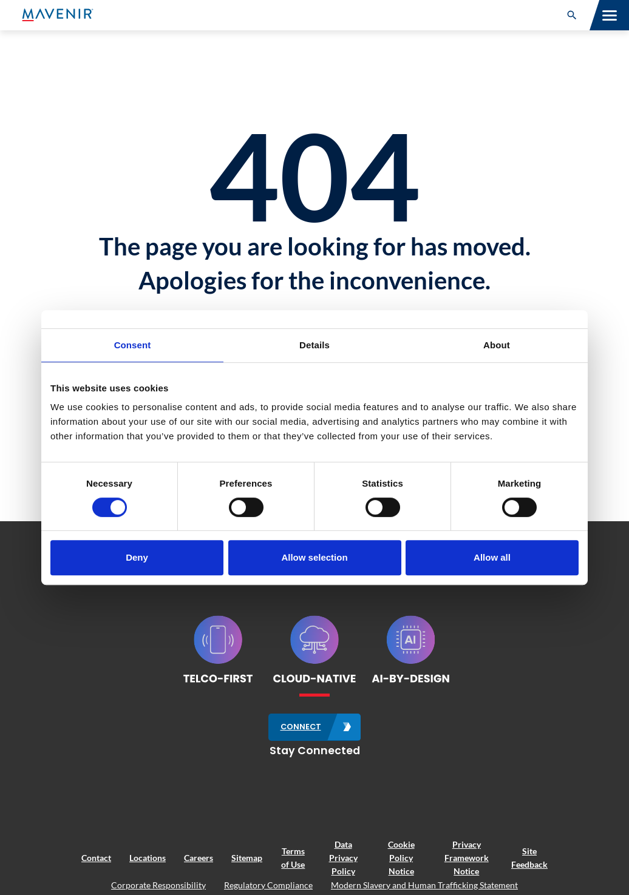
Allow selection (314, 557)
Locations (147, 858)
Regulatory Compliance (268, 885)
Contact (96, 858)
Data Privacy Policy (343, 858)
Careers (198, 858)
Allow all (492, 557)
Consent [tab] (132, 345)
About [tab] (496, 345)
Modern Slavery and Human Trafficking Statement (424, 885)
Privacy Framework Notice (466, 858)
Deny (137, 557)
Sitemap (246, 858)
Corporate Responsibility (158, 885)
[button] (572, 15)
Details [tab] (314, 345)
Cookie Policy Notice (401, 858)
